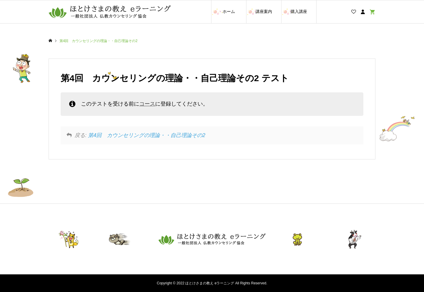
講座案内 (264, 11)
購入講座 (299, 11)
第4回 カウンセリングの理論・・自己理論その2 (146, 135)
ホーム (229, 11)
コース (147, 104)
